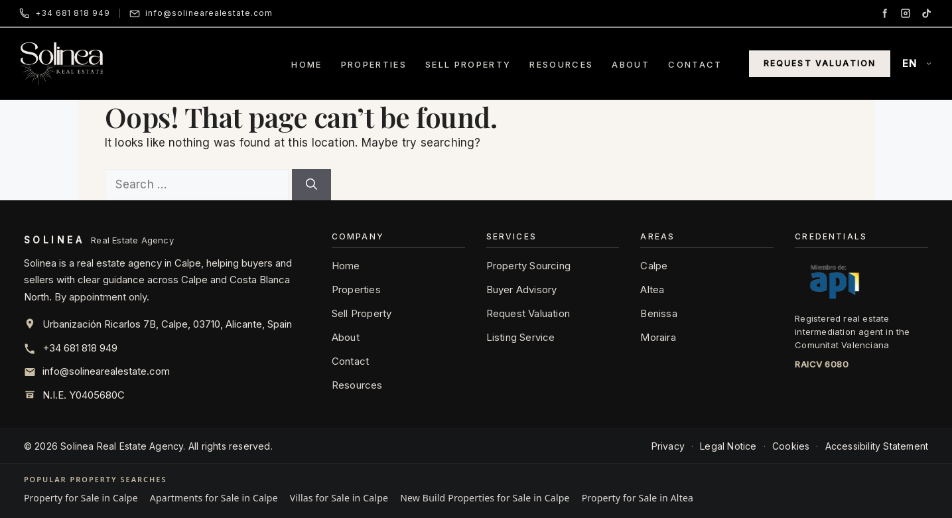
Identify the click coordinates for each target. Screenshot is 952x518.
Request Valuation (820, 63)
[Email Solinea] (201, 13)
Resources (561, 64)
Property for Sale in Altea (637, 497)
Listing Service (520, 337)
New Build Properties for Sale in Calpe (484, 497)
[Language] (917, 63)
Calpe (653, 265)
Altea (652, 289)
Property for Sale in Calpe (81, 497)
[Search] (311, 185)
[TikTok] (927, 13)
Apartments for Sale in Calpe (214, 497)
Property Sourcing (528, 265)
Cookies (790, 446)
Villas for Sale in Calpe (339, 497)
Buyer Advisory (521, 289)
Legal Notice (728, 446)
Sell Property (468, 64)
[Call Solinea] (64, 13)
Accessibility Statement (877, 446)
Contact (695, 64)
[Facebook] (884, 13)
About (630, 64)
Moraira (657, 337)
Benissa (658, 313)
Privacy (668, 446)
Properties (374, 64)
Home (306, 64)
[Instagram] (906, 13)
